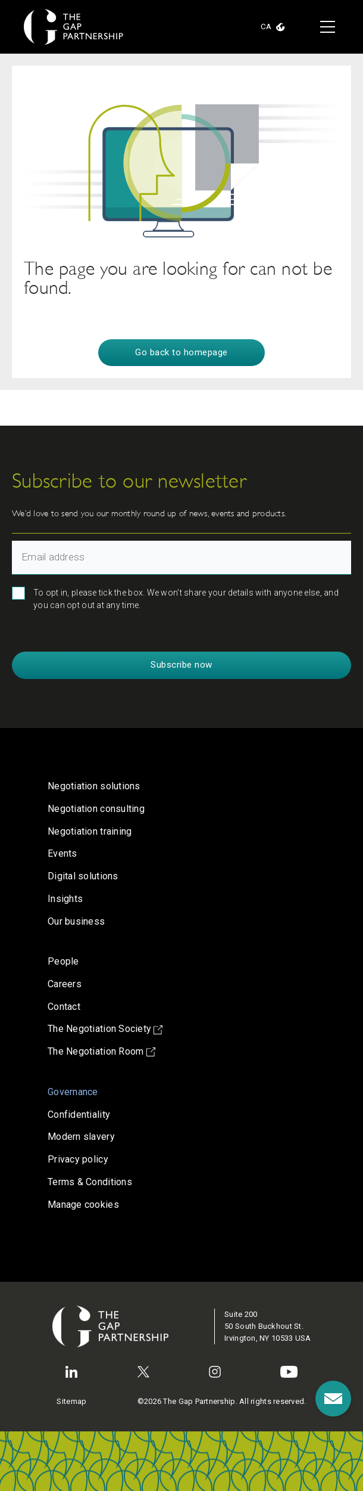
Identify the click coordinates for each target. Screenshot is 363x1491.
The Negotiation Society (105, 1028)
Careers (65, 984)
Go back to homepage (181, 352)
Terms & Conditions (90, 1182)
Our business (76, 921)
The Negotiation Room (101, 1051)
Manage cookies (83, 1204)
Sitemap (71, 1401)
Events (62, 853)
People (63, 961)
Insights (65, 898)
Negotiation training (90, 831)
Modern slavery (81, 1136)
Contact (64, 1006)
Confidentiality (79, 1114)
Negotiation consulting (96, 808)
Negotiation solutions (94, 786)
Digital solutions (83, 876)
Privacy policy (78, 1159)
